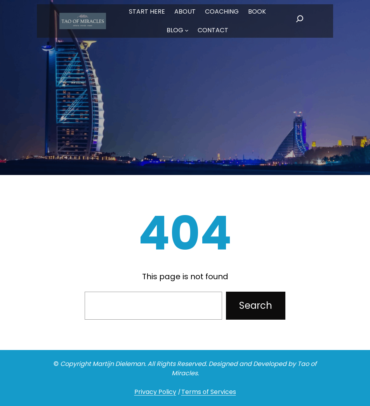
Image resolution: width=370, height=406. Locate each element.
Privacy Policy (155, 391)
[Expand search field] (300, 21)
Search (255, 305)
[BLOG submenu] (187, 30)
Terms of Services (208, 391)
